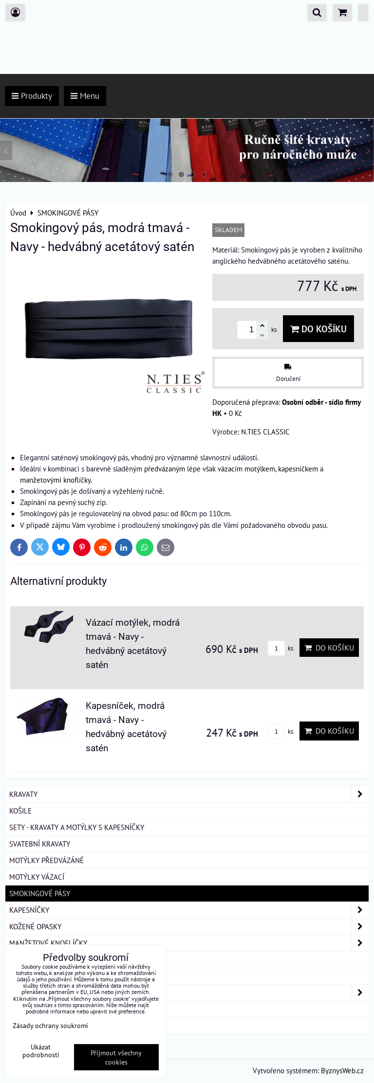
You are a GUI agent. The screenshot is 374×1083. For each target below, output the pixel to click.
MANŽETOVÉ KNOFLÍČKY (189, 943)
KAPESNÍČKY (189, 910)
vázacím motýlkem (246, 468)
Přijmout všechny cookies (116, 1057)
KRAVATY (189, 794)
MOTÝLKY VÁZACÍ (36, 877)
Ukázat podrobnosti (40, 1051)
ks (280, 648)
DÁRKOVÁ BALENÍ (37, 1009)
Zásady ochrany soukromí (50, 1025)
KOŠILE (20, 810)
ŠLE (15, 976)
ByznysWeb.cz (342, 1070)
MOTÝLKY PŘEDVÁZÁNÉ (46, 860)
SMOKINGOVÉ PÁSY (39, 893)
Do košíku (318, 329)
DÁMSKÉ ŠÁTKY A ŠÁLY (189, 993)
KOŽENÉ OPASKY (189, 927)
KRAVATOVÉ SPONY (39, 959)
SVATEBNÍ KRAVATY (39, 843)
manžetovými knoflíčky (55, 480)
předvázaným (164, 468)
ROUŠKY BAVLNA (36, 1025)
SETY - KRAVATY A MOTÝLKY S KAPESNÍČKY (76, 827)
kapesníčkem (298, 468)
